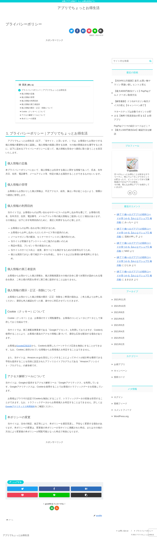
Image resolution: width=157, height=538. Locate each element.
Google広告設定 (24, 346)
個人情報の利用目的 (30, 101)
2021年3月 (119, 338)
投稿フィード (120, 403)
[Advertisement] (54, 59)
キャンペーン (120, 371)
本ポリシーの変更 (29, 119)
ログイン (118, 397)
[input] (132, 61)
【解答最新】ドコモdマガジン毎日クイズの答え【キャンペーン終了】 (132, 103)
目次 (23, 85)
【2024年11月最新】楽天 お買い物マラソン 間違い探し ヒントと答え (132, 82)
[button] (150, 61)
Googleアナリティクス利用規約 (21, 406)
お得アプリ (119, 364)
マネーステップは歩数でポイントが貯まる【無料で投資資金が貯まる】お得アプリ (132, 115)
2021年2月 (119, 344)
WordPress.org (121, 416)
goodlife (133, 170)
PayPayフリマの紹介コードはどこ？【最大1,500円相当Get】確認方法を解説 (133, 130)
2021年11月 (120, 299)
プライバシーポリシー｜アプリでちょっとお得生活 (43, 90)
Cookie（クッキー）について (33, 112)
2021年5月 (119, 325)
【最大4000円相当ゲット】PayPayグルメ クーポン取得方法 (132, 93)
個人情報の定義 (28, 94)
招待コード (119, 377)
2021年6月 (119, 319)
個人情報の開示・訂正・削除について (37, 108)
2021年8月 (119, 312)
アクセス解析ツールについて (33, 115)
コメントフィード (123, 410)
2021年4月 (119, 331)
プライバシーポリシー (143, 531)
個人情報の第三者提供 (31, 104)
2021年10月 (120, 306)
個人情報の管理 (28, 97)
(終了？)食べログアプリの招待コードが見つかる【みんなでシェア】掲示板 (134, 218)
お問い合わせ (123, 531)
